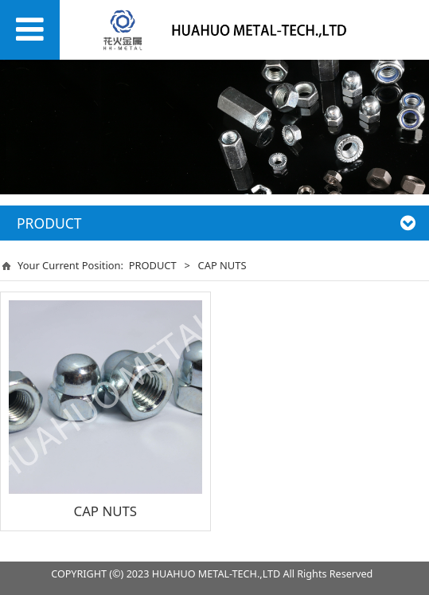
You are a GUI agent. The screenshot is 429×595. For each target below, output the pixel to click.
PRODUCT (153, 265)
